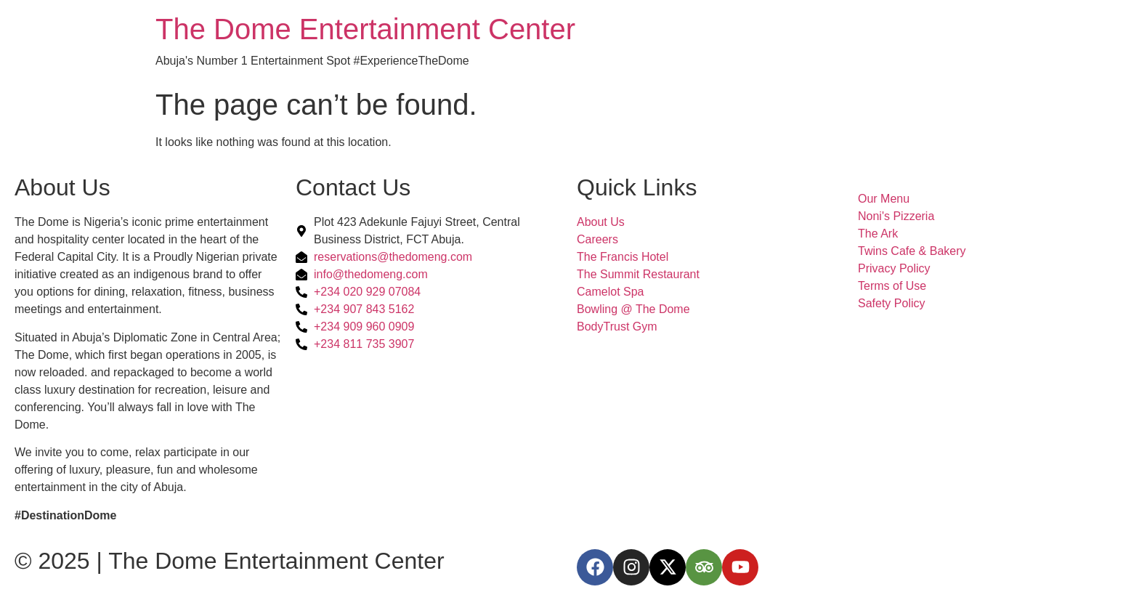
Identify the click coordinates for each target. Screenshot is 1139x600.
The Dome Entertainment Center (365, 29)
